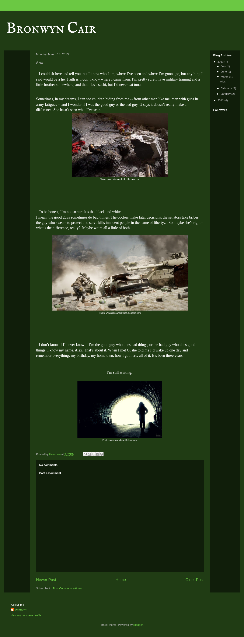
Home (121, 580)
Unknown (21, 609)
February (227, 88)
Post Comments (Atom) (67, 588)
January (226, 93)
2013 (220, 61)
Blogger (138, 624)
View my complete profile (26, 615)
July (224, 66)
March (225, 76)
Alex (222, 81)
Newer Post (46, 580)
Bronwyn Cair (51, 29)
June (224, 71)
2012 (220, 100)
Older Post (194, 580)
